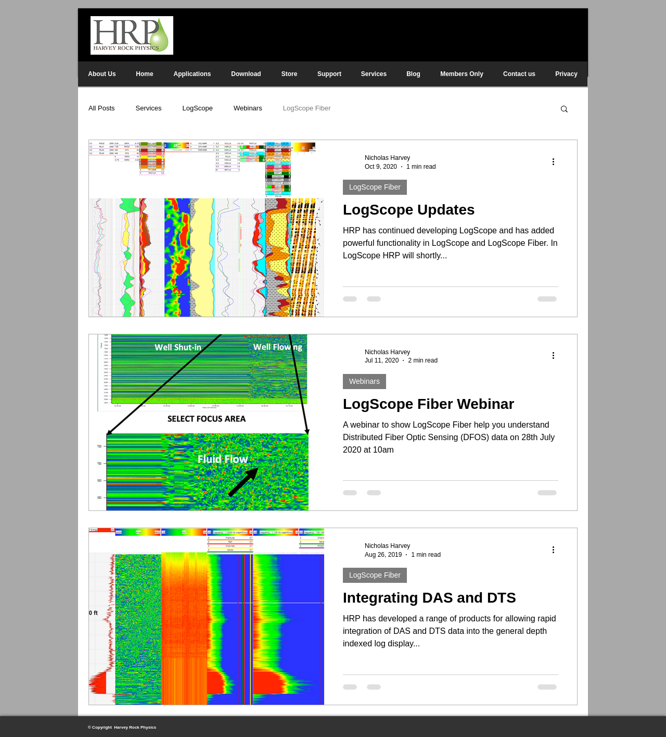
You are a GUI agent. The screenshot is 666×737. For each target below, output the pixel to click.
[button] (564, 109)
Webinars (248, 108)
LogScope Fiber (307, 108)
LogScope (197, 108)
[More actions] (556, 161)
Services (149, 108)
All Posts (101, 108)
